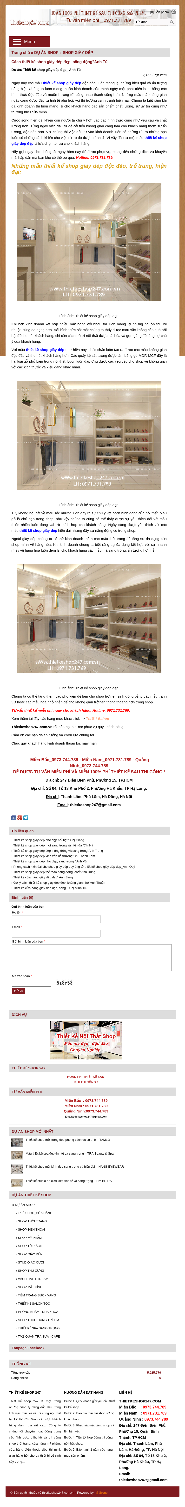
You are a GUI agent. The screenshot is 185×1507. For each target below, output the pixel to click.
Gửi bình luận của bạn (28, 941)
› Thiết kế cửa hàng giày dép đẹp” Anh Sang (42, 877)
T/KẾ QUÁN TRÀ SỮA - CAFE (38, 1336)
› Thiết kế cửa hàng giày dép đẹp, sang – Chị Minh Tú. (49, 888)
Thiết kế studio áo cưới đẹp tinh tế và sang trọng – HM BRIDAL (69, 1181)
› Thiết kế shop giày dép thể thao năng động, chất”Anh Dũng (53, 872)
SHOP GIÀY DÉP (29, 1254)
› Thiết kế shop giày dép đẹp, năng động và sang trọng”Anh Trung (57, 850)
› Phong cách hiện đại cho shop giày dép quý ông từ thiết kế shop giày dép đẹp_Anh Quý (73, 866)
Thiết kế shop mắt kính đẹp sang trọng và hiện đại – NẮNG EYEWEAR (75, 1166)
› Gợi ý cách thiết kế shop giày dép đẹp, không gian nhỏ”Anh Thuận (58, 882)
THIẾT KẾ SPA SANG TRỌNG (37, 1328)
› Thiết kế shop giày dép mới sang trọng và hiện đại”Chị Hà (52, 845)
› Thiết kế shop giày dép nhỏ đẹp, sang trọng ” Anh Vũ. (49, 861)
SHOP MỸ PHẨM (29, 1238)
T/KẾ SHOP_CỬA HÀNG (34, 1213)
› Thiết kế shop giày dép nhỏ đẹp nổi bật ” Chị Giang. (48, 840)
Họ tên (17, 912)
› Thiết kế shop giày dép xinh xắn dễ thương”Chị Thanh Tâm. (53, 856)
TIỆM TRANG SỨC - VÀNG (36, 1295)
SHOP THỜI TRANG (31, 1221)
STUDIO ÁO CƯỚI (30, 1262)
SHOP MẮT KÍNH (29, 1287)
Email (17, 927)
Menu (29, 41)
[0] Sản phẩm (159, 12)
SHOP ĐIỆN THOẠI (30, 1229)
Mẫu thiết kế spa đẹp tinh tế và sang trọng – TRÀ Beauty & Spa (69, 1153)
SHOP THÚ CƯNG (30, 1270)
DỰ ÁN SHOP (23, 1205)
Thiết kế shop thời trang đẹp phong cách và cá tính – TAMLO (68, 1140)
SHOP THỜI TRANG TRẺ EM (37, 1320)
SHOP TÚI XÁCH (29, 1246)
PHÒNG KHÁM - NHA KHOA (37, 1312)
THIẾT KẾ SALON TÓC (33, 1303)
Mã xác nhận (22, 976)
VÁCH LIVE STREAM (32, 1279)
